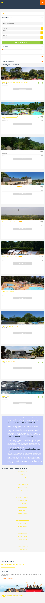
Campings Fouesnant (22, 494)
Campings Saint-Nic (22, 539)
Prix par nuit (5, 46)
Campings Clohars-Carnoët (23, 480)
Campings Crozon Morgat (22, 490)
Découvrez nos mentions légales (8, 567)
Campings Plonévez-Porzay (22, 520)
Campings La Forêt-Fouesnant (22, 497)
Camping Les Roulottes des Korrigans (10, 221)
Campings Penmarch (22, 513)
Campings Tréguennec (22, 546)
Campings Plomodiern (23, 516)
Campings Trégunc (22, 549)
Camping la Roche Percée (7, 326)
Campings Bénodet (22, 471)
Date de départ (5, 35)
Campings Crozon (22, 487)
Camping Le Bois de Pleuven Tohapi (10, 256)
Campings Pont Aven (22, 529)
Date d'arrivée (5, 30)
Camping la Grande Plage (7, 361)
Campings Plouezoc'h (22, 526)
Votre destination (6, 21)
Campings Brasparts (22, 474)
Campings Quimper (22, 533)
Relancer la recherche (21, 42)
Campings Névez (22, 510)
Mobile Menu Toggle (42, 2)
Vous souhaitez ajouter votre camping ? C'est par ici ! (12, 564)
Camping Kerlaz (5, 396)
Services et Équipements (8, 61)
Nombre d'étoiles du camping (8, 26)
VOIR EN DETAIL (22, 89)
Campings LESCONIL (22, 503)
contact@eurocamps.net (9, 578)
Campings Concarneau (22, 484)
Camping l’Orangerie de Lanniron (9, 186)
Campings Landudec (22, 500)
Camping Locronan (6, 152)
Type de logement (7, 56)
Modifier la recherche (7, 17)
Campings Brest (22, 477)
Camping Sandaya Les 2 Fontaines (9, 117)
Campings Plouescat (22, 523)
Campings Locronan (22, 507)
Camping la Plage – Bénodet (8, 291)
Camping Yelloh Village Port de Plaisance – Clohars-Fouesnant (15, 82)
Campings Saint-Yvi (22, 542)
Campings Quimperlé (22, 536)
